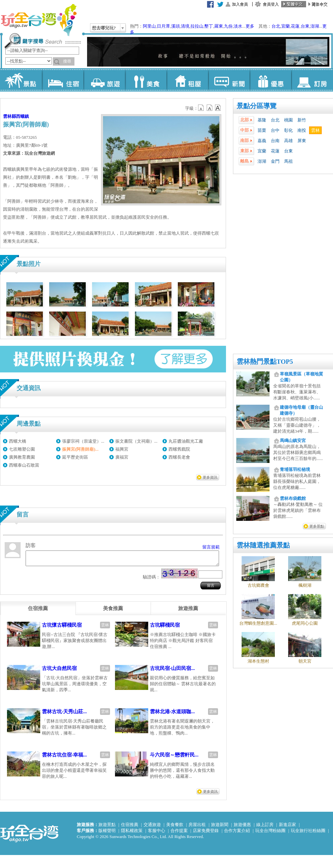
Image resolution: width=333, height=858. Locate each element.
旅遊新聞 (219, 827)
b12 (201, 108)
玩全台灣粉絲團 (270, 833)
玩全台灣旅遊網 (38, 20)
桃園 (288, 119)
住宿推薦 (129, 827)
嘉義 (262, 140)
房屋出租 (197, 827)
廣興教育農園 (22, 457)
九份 (228, 26)
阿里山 (149, 26)
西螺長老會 (179, 457)
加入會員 (240, 4)
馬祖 (288, 161)
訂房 (312, 80)
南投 (301, 130)
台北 (276, 26)
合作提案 (179, 833)
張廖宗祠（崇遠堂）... (83, 441)
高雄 (288, 140)
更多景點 (316, 526)
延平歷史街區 (75, 457)
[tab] (37, 611)
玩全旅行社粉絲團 (308, 833)
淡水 (238, 26)
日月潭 (163, 26)
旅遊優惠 (242, 827)
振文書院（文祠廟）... (136, 441)
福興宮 (121, 449)
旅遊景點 (107, 827)
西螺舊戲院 (179, 449)
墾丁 (208, 26)
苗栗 (262, 130)
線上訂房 (265, 827)
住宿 (62, 80)
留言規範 (211, 546)
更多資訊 (210, 477)
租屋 (187, 80)
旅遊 (104, 80)
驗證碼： (151, 579)
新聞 (229, 80)
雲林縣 (9, 116)
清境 (185, 26)
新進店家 (287, 827)
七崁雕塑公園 (22, 449)
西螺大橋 (17, 441)
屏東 (301, 140)
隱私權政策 (132, 833)
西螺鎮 (22, 116)
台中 (275, 130)
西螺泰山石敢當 (24, 465)
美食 (145, 80)
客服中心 (156, 833)
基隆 (262, 119)
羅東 (218, 26)
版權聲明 (107, 833)
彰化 (288, 130)
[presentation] (37, 611)
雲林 (315, 130)
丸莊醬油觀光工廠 (185, 441)
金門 (275, 161)
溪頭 (175, 26)
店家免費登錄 (206, 833)
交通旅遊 (152, 827)
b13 (209, 108)
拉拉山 (196, 26)
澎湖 (314, 26)
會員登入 (271, 4)
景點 (21, 80)
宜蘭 (285, 26)
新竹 (301, 119)
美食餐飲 (174, 827)
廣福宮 (121, 457)
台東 (305, 26)
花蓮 (295, 26)
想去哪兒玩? (104, 27)
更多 (250, 26)
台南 (275, 140)
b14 (218, 108)
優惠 (270, 80)
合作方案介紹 (237, 833)
